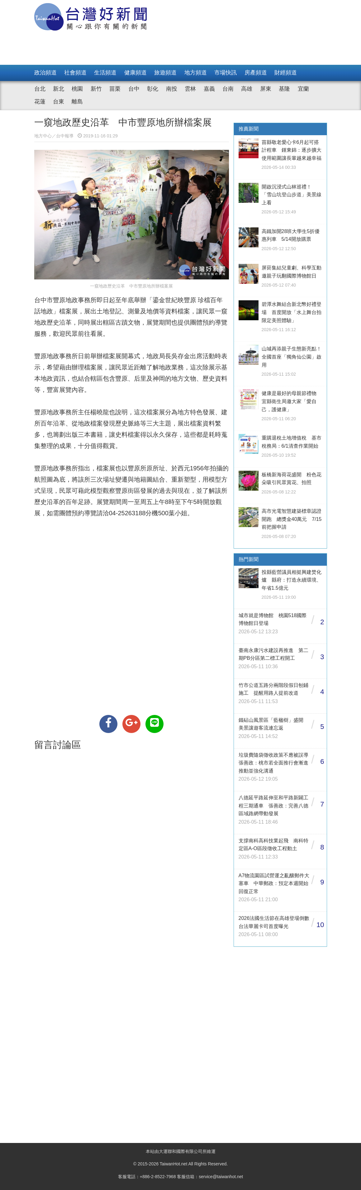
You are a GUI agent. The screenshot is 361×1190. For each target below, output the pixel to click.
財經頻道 (285, 72)
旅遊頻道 (165, 72)
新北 (58, 89)
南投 (171, 89)
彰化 (152, 89)
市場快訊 (225, 72)
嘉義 (209, 89)
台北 (39, 89)
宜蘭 (303, 89)
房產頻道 (256, 72)
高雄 (246, 89)
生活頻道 (105, 72)
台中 (134, 89)
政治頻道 (45, 72)
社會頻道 (75, 72)
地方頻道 (195, 72)
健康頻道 (135, 72)
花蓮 (39, 101)
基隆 (284, 89)
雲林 (190, 89)
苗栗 (115, 89)
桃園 (77, 89)
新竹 (96, 89)
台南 (228, 89)
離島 (77, 101)
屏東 (265, 89)
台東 (58, 101)
